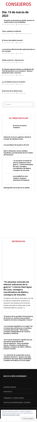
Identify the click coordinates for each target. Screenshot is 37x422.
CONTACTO (7, 392)
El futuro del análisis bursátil (12, 40)
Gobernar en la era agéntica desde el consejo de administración (17, 138)
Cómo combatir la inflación (11, 31)
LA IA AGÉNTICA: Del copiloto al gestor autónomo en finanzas (21, 178)
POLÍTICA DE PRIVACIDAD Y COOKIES (16, 402)
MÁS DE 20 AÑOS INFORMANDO (15, 376)
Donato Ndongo (21, 93)
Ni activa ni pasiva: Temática (20, 126)
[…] (24, 308)
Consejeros (20, 42)
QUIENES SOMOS (9, 387)
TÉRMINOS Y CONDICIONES (13, 398)
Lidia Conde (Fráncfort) (23, 24)
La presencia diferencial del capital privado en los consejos (18, 50)
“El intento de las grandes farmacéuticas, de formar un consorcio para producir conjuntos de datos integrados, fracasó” (18, 318)
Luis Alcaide (20, 84)
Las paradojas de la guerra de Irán (16, 145)
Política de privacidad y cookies (11, 415)
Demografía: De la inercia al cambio (17, 188)
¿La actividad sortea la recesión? (13, 82)
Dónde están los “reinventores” (13, 60)
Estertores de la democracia (12, 91)
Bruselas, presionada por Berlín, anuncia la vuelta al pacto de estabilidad (19, 21)
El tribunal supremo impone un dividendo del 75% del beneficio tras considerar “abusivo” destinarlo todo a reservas (18, 71)
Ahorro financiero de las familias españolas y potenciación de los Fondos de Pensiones (18, 153)
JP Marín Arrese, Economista (24, 33)
